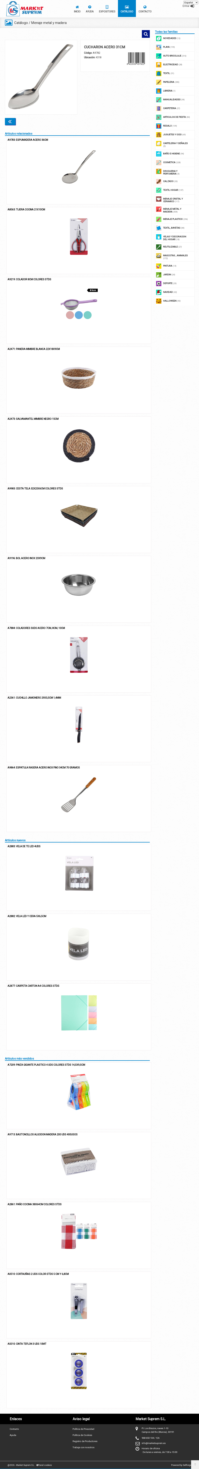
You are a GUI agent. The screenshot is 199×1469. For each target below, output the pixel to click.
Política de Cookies (82, 1435)
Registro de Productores (85, 1441)
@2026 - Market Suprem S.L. (21, 1465)
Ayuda (13, 1435)
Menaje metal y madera (49, 23)
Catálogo (21, 23)
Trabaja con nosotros (83, 1447)
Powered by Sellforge (181, 1465)
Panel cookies (44, 1465)
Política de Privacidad (83, 1429)
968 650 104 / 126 (150, 1437)
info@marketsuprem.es (154, 1443)
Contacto (14, 1429)
